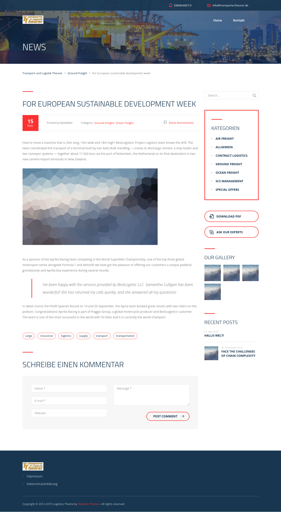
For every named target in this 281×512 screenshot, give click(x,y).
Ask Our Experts (226, 232)
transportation (125, 336)
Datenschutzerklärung (42, 484)
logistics (66, 336)
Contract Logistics (232, 156)
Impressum (35, 476)
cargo (29, 336)
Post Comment (168, 416)
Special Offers (227, 190)
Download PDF (225, 217)
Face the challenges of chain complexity (238, 354)
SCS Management (229, 181)
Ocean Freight (124, 123)
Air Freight (225, 139)
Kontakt (239, 20)
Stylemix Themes (89, 504)
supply (83, 336)
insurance (46, 336)
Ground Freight (104, 123)
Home (217, 20)
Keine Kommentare (181, 123)
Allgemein (224, 147)
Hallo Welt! (214, 336)
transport (102, 336)
